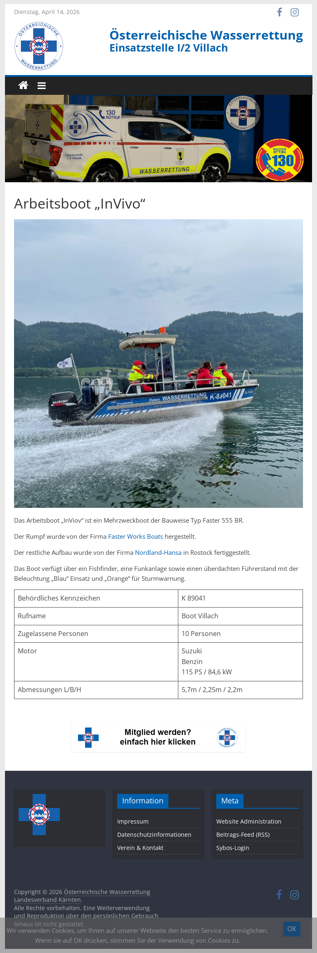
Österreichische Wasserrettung (206, 34)
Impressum (133, 821)
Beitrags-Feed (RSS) (243, 834)
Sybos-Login (232, 848)
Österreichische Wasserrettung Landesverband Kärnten (82, 896)
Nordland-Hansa (158, 552)
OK (291, 928)
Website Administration (249, 821)
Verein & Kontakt (140, 848)
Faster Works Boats (135, 536)
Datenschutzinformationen (154, 834)
